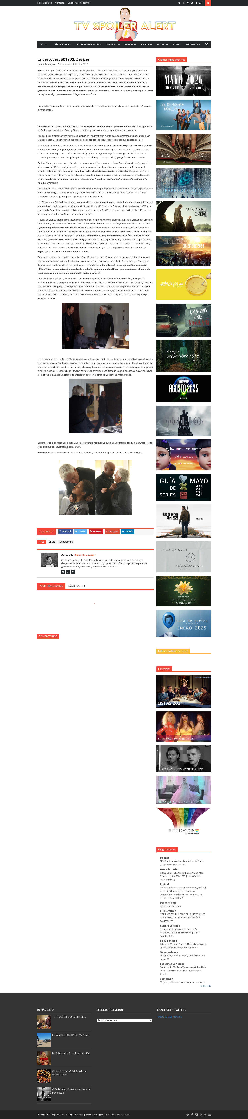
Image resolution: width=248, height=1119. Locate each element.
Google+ (112, 531)
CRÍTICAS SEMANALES (87, 44)
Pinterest (96, 531)
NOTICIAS (162, 44)
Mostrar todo (205, 986)
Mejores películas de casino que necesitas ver (183, 982)
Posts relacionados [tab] (51, 586)
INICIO (44, 44)
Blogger (100, 1114)
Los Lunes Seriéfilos (172, 964)
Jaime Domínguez (47, 64)
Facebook (65, 531)
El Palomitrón (168, 910)
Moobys (164, 857)
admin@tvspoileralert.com (117, 1114)
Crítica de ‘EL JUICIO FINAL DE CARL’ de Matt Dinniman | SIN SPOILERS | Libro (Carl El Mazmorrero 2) (181, 876)
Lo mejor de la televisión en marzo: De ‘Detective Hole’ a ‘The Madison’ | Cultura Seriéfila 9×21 (180, 932)
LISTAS (177, 44)
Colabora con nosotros (79, 3)
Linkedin (127, 531)
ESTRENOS (112, 44)
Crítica (52, 541)
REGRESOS (130, 44)
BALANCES (146, 44)
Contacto (59, 3)
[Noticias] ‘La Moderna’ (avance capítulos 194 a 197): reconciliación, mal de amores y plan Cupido (183, 970)
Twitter (80, 531)
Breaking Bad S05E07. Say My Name (70, 1035)
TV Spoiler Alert (58, 1114)
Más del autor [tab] (76, 586)
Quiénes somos (44, 3)
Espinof (164, 884)
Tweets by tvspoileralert (169, 1016)
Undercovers (66, 541)
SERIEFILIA (192, 44)
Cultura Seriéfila (170, 925)
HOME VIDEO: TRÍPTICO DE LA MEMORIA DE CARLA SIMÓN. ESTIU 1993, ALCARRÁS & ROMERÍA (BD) (182, 917)
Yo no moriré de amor (171, 906)
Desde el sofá (168, 902)
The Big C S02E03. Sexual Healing (69, 1017)
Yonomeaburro (169, 952)
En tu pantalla (168, 940)
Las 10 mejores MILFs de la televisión (70, 1053)
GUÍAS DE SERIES (62, 44)
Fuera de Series (169, 869)
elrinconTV (166, 978)
